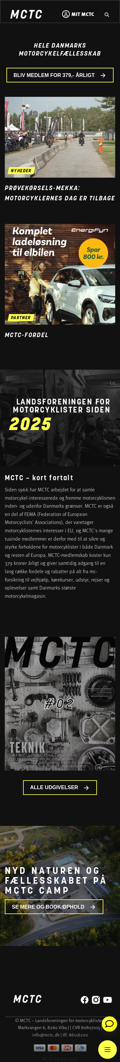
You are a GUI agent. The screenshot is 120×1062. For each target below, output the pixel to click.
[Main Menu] (107, 1049)
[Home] (26, 15)
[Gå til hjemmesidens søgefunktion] (107, 14)
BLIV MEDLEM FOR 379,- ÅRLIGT (59, 75)
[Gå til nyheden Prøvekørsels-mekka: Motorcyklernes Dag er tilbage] (60, 137)
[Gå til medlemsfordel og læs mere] (60, 274)
